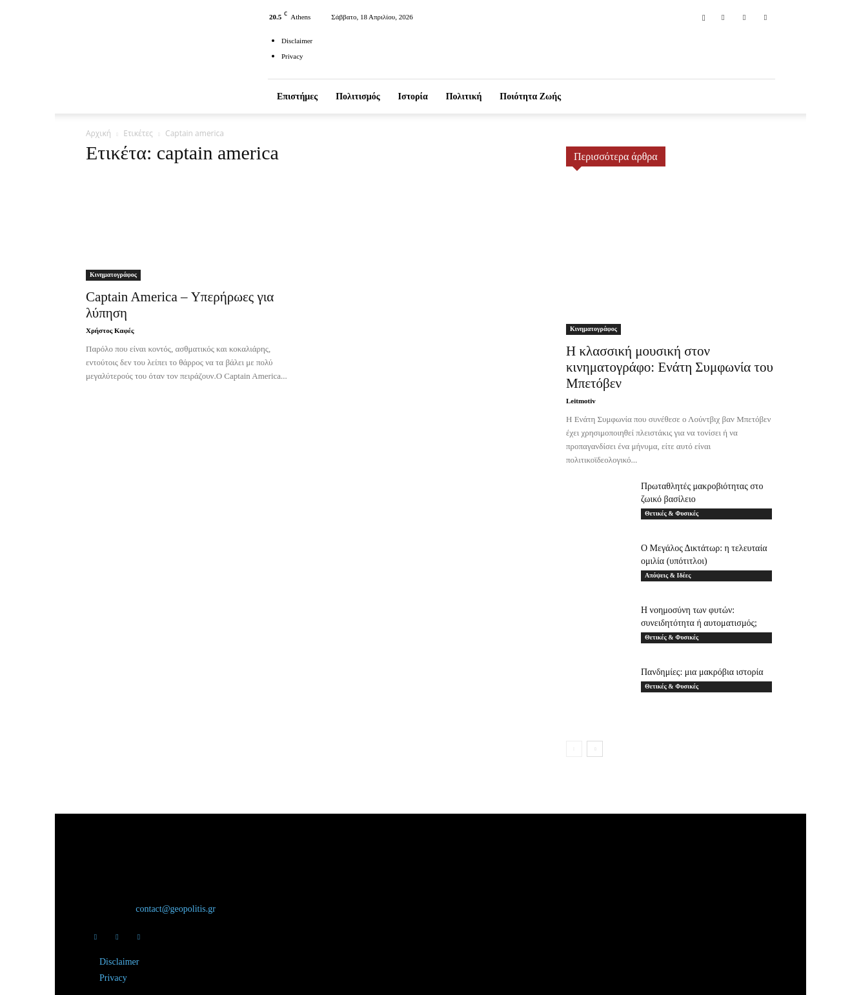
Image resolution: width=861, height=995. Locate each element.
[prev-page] (574, 749)
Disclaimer (296, 41)
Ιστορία (413, 96)
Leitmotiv (581, 401)
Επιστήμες (297, 96)
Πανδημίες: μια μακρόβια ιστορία (702, 672)
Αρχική (98, 133)
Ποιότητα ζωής (530, 96)
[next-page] (595, 749)
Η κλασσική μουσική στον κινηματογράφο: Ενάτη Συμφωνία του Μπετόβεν (669, 367)
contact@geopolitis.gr (176, 909)
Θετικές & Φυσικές (671, 513)
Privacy (292, 56)
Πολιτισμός (358, 96)
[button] (703, 16)
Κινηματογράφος (113, 274)
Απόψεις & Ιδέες (668, 575)
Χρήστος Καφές (110, 330)
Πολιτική (464, 96)
